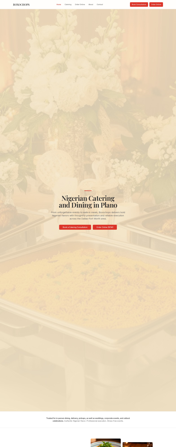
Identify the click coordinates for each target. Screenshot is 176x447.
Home (59, 4)
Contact (100, 4)
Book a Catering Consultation (75, 227)
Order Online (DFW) (104, 227)
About (91, 4)
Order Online (80, 4)
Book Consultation (139, 4)
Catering (68, 4)
